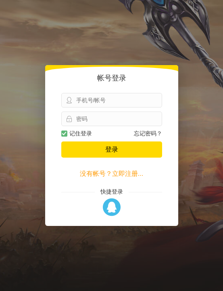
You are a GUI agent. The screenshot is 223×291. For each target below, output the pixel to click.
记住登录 (76, 133)
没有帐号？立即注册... (111, 173)
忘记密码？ (148, 133)
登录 (111, 149)
